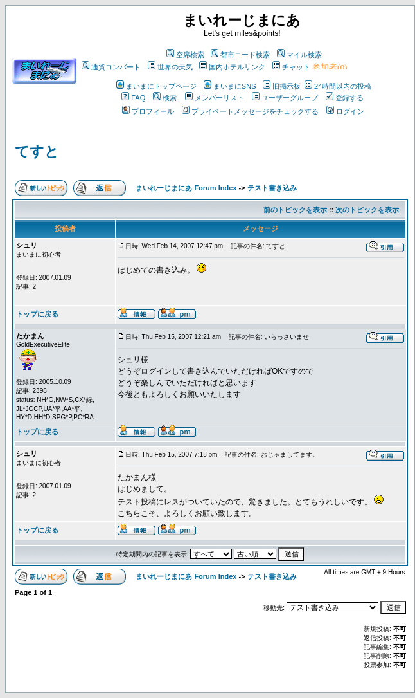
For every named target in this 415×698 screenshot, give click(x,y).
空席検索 (185, 55)
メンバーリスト (214, 98)
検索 (165, 98)
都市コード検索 (240, 55)
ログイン (345, 111)
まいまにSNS (230, 86)
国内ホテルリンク (232, 67)
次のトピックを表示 (367, 210)
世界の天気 (170, 67)
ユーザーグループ (285, 98)
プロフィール (148, 111)
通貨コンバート (111, 67)
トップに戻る (37, 314)
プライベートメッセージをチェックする (250, 111)
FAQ (133, 98)
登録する (345, 98)
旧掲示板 (282, 86)
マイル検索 (299, 55)
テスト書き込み (272, 188)
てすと (37, 151)
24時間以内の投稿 (338, 86)
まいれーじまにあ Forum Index (186, 188)
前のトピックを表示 (295, 210)
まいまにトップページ (156, 86)
